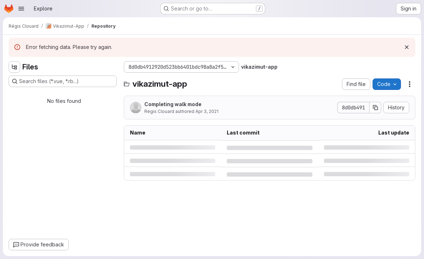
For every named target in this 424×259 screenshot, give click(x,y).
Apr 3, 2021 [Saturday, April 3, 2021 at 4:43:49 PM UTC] (206, 111)
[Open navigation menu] (21, 8)
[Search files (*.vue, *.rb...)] (63, 81)
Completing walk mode (173, 104)
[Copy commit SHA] (375, 107)
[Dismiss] (406, 47)
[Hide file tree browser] (14, 67)
